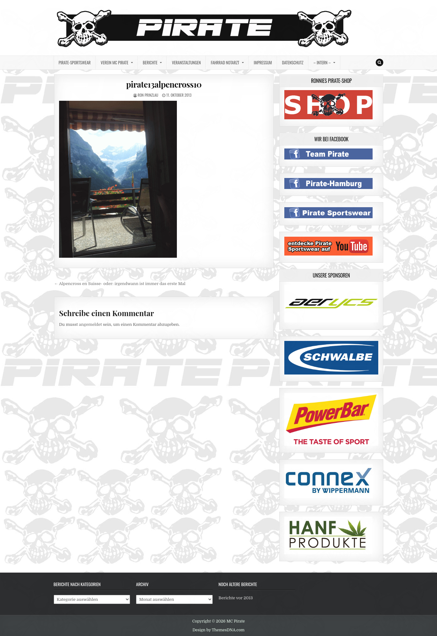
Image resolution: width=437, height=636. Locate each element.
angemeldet (90, 324)
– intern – (322, 62)
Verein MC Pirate (114, 62)
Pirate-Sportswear (75, 62)
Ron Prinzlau (148, 95)
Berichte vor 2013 (236, 598)
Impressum (263, 62)
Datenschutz (292, 62)
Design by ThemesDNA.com (219, 630)
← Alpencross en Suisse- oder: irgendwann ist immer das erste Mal (119, 283)
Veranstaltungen (186, 62)
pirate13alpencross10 (163, 84)
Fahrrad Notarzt (225, 62)
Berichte (150, 62)
